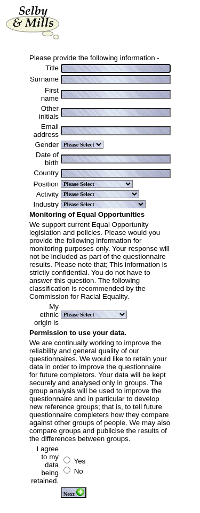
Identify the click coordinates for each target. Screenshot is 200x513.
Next (73, 492)
